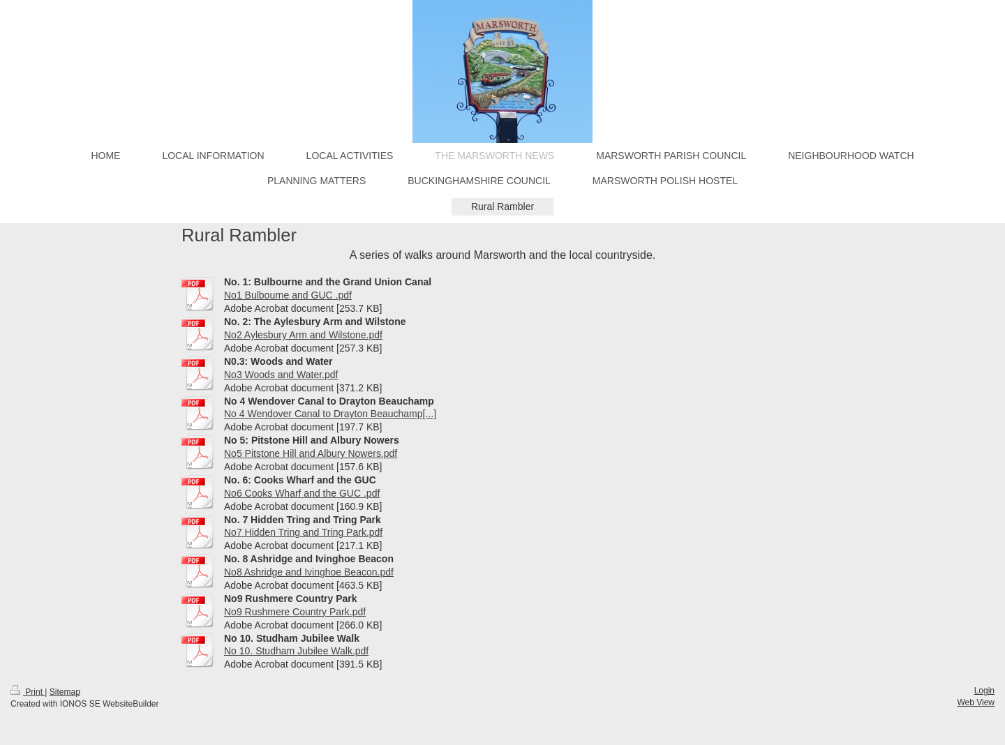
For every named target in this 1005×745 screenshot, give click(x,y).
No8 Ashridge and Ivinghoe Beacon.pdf (309, 572)
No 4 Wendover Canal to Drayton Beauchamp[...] (330, 413)
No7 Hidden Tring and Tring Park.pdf (303, 532)
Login (984, 690)
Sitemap (65, 692)
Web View (976, 702)
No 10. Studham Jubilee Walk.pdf (296, 650)
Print (27, 692)
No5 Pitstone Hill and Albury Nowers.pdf (310, 453)
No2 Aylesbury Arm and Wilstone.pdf (303, 334)
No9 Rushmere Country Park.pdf (295, 611)
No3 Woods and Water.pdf (281, 374)
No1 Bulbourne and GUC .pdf (288, 295)
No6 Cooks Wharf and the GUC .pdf (302, 493)
